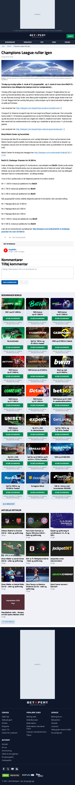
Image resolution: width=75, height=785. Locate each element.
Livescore (54, 726)
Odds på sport (7, 719)
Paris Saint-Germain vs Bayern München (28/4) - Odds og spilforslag (36, 532)
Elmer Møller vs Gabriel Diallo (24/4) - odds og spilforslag (12, 585)
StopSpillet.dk (59, 30)
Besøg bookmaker (13, 318)
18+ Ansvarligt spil (27, 781)
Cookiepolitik (6, 760)
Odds (54, 42)
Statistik (54, 723)
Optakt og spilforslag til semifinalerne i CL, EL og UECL (59, 532)
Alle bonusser (8, 504)
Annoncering (6, 750)
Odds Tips (5, 716)
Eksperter (5, 726)
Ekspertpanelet (21, 237)
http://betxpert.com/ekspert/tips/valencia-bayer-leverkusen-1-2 (40, 129)
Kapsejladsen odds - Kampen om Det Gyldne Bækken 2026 (12, 613)
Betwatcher (55, 719)
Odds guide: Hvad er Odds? (61, 729)
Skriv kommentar (10, 282)
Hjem (3, 46)
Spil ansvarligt (19, 30)
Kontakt (5, 744)
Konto (70, 36)
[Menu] (3, 36)
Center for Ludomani (9, 732)
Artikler (9, 46)
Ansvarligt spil (56, 732)
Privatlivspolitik (8, 757)
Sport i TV (5, 729)
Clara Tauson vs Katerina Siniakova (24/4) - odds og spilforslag (36, 586)
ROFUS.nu (33, 30)
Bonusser (28, 42)
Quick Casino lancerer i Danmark (59, 585)
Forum (67, 42)
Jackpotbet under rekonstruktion (57, 559)
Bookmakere (10, 42)
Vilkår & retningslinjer (10, 753)
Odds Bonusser (32, 719)
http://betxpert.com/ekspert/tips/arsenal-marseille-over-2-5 (39, 108)
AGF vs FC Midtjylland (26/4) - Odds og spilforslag (37, 559)
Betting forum (56, 716)
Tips (41, 42)
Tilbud (29, 735)
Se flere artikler (8, 622)
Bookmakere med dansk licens (36, 727)
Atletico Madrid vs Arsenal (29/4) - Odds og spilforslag (12, 531)
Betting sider (31, 716)
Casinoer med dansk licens (36, 731)
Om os (4, 747)
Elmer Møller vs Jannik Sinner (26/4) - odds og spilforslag (12, 559)
